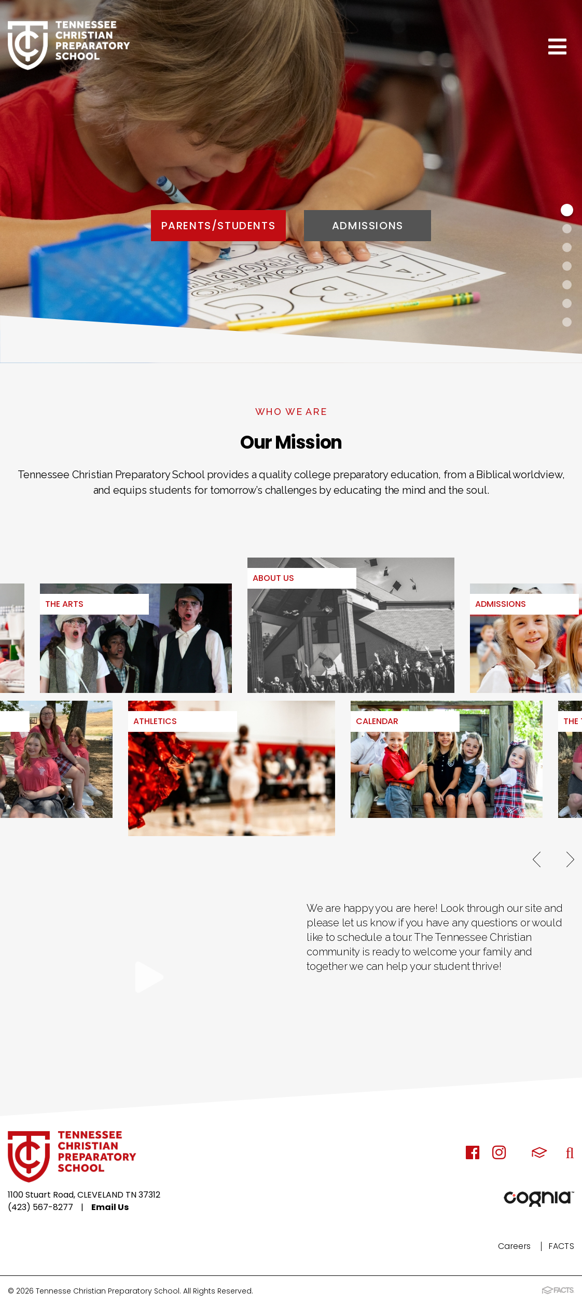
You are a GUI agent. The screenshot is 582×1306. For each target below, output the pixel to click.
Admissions (368, 225)
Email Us (110, 1207)
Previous (537, 859)
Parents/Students (218, 225)
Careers (514, 1246)
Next (570, 859)
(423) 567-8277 (40, 1207)
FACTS (561, 1246)
